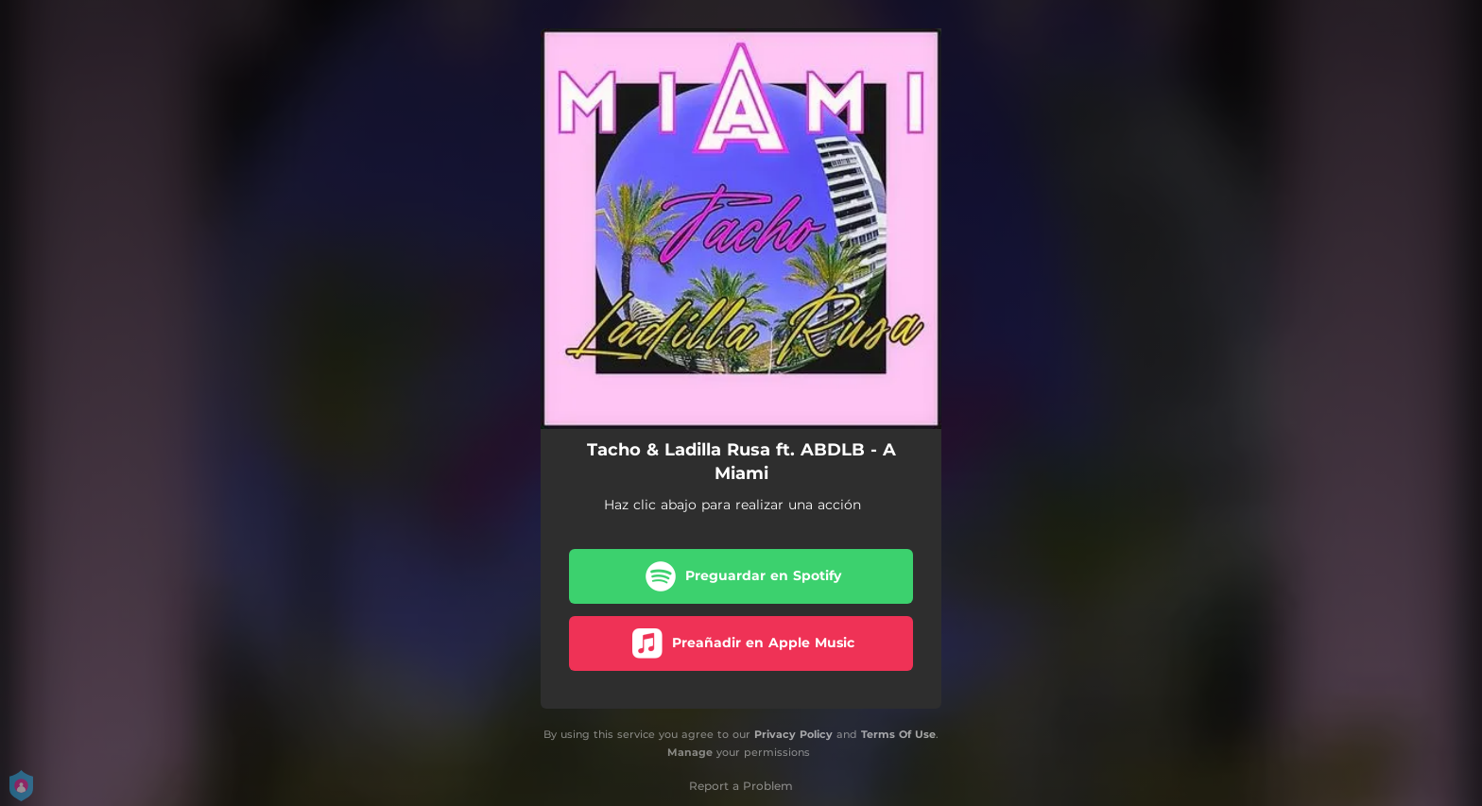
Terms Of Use (898, 734)
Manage (690, 752)
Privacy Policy (793, 734)
